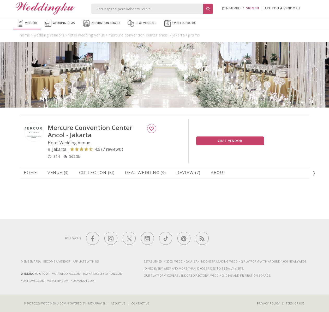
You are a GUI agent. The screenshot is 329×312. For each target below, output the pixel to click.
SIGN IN (252, 8)
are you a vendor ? (283, 8)
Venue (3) (58, 172)
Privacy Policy (268, 303)
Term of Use (295, 303)
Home (30, 172)
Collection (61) (97, 172)
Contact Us (140, 303)
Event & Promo (180, 23)
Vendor (27, 23)
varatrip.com (57, 281)
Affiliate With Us (86, 261)
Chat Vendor (230, 141)
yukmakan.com (82, 281)
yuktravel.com (33, 281)
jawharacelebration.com (103, 274)
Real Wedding (142, 23)
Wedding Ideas (60, 23)
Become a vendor (56, 261)
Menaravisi (96, 303)
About (218, 172)
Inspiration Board (101, 23)
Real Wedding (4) (145, 172)
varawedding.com (66, 274)
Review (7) (188, 172)
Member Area (31, 261)
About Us (118, 303)
